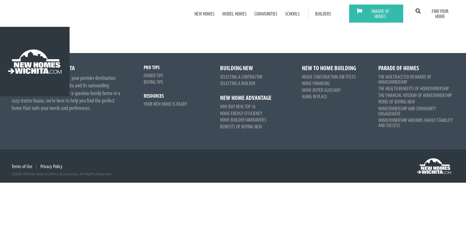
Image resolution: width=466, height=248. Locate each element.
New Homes (204, 13)
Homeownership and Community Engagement (407, 111)
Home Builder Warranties (243, 119)
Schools (292, 13)
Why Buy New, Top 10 (237, 106)
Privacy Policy (51, 166)
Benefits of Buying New (241, 126)
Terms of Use (22, 166)
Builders (323, 13)
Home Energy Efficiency (241, 113)
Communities (265, 13)
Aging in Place (314, 96)
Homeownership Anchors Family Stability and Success (415, 122)
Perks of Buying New (396, 101)
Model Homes (234, 13)
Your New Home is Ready (165, 104)
